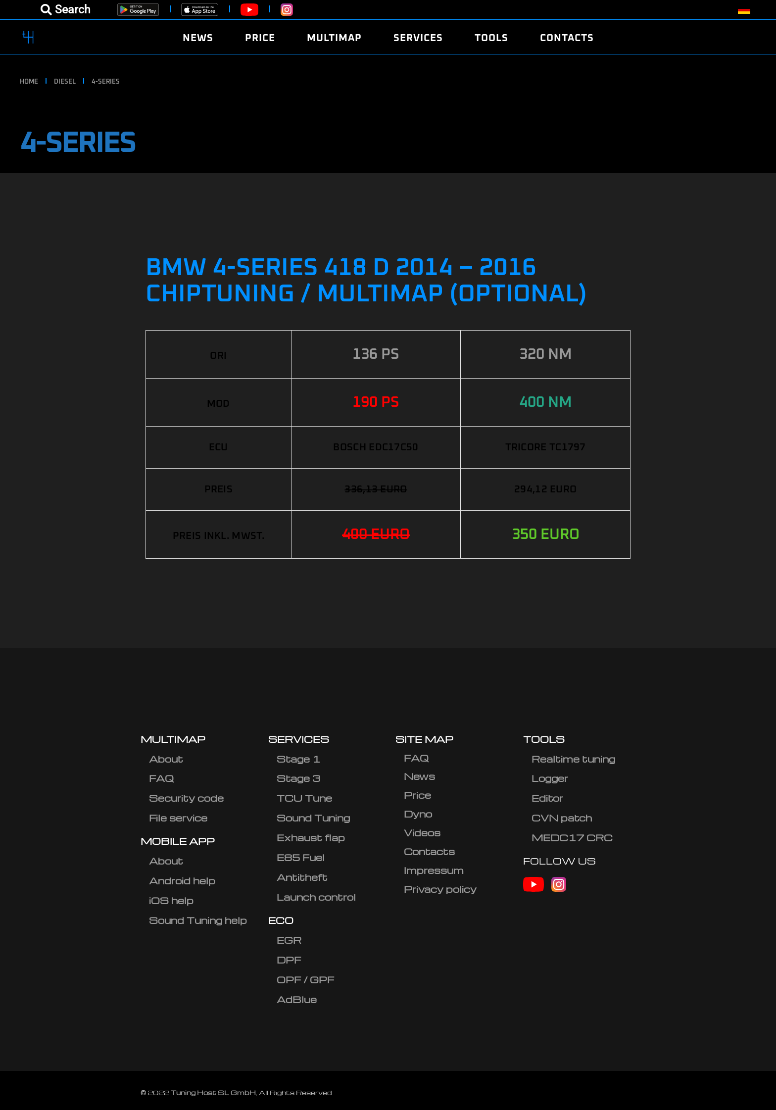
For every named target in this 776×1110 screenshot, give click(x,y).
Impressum (434, 870)
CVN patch (562, 818)
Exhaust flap (311, 837)
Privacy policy (440, 889)
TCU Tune (304, 798)
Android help (182, 880)
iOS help (171, 900)
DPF (289, 960)
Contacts (429, 851)
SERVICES (298, 739)
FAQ (161, 778)
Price (417, 795)
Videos (422, 832)
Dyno (418, 814)
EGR (289, 940)
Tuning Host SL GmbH (213, 1092)
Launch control (316, 897)
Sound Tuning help (198, 920)
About (166, 759)
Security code (186, 798)
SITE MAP (424, 739)
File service (178, 818)
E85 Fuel (301, 857)
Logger (550, 778)
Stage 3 (298, 778)
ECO (280, 920)
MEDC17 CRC (572, 837)
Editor (547, 798)
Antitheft (302, 877)
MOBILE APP (178, 841)
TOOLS (544, 739)
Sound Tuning (313, 818)
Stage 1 (298, 759)
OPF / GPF (305, 979)
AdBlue (297, 999)
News (419, 776)
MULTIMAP (173, 739)
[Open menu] (66, 9)
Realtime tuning (573, 759)
